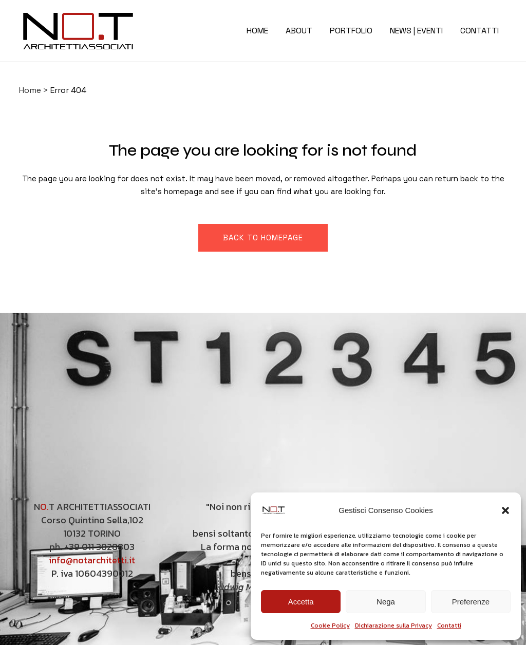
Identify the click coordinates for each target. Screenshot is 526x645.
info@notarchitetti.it (92, 560)
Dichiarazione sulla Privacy (393, 625)
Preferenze (471, 601)
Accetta (301, 601)
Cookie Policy (330, 625)
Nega (386, 601)
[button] (505, 510)
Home (30, 90)
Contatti (449, 625)
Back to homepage (263, 237)
